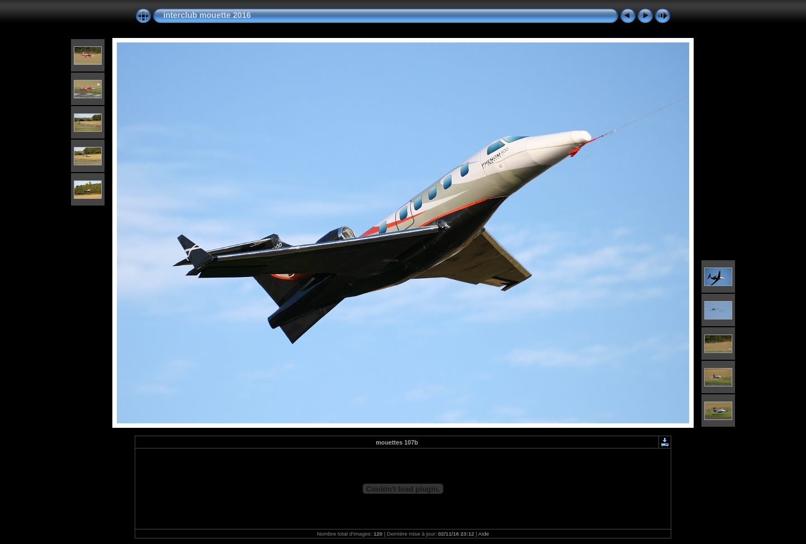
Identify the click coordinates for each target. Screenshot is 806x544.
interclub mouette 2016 (207, 15)
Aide (483, 534)
